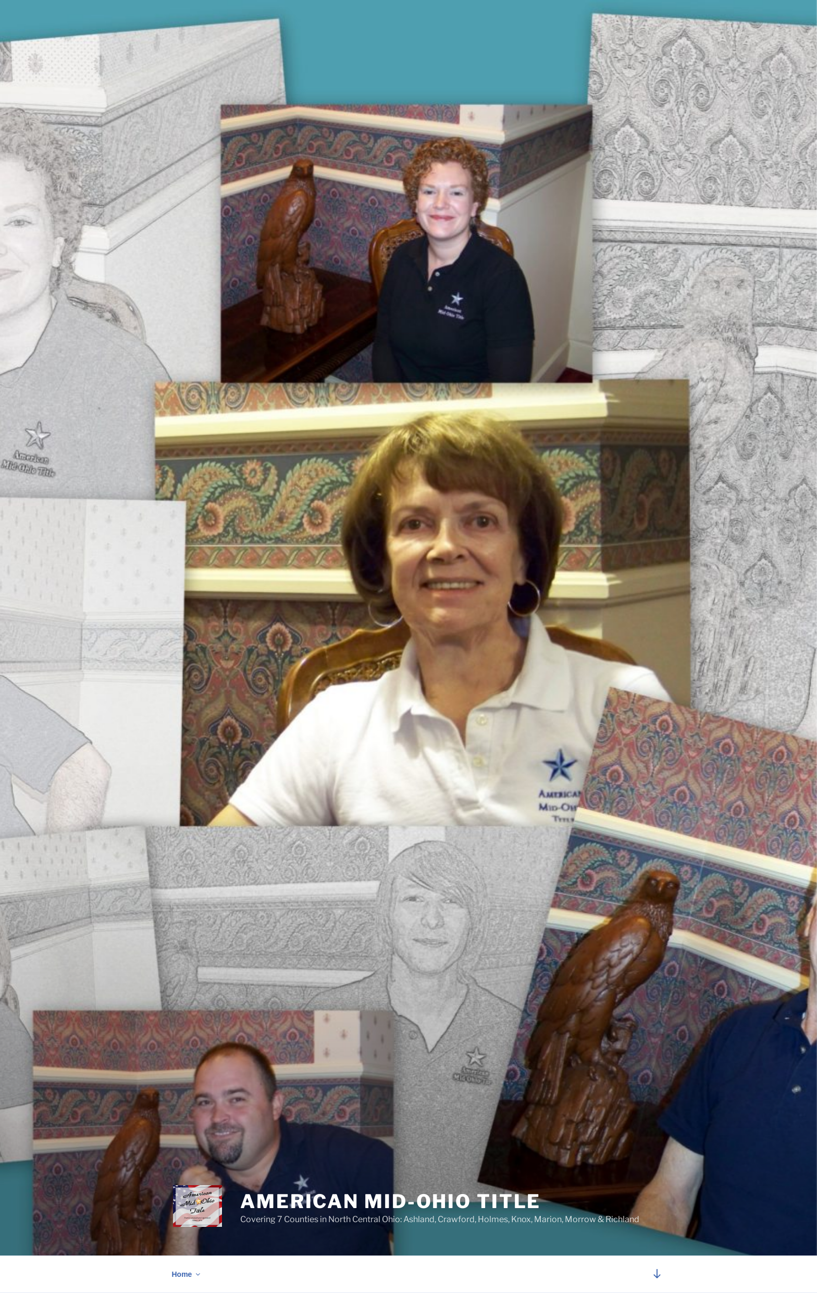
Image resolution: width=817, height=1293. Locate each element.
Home (187, 1274)
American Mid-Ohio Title (390, 1201)
